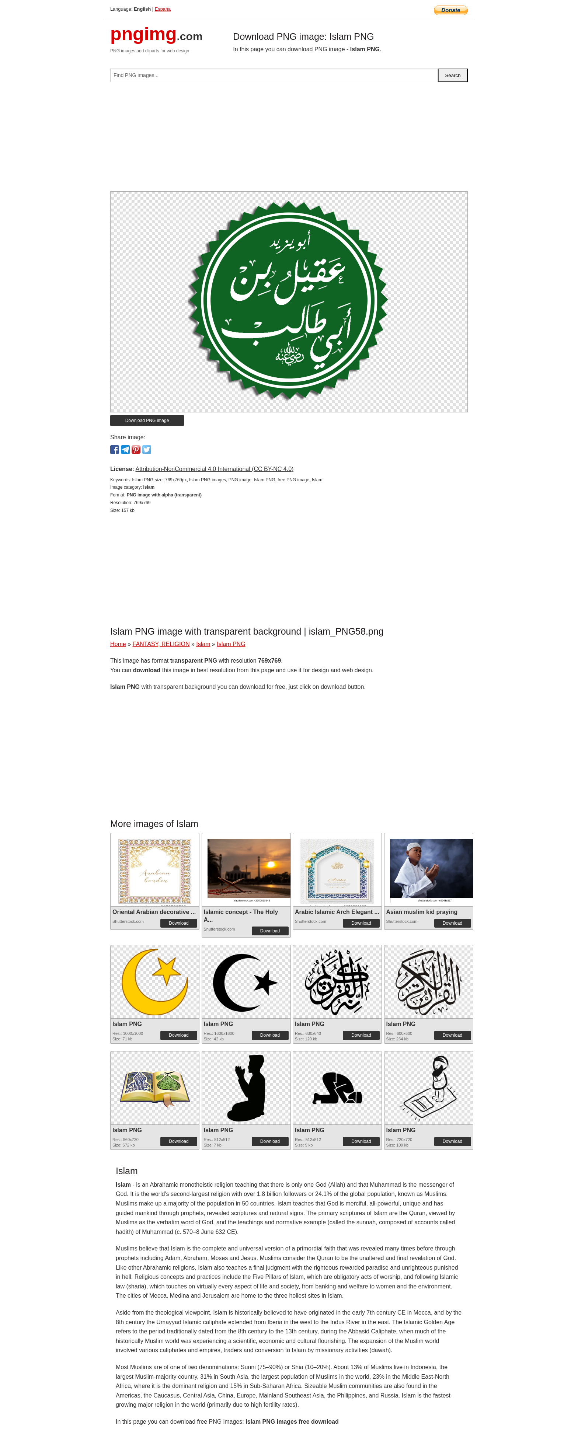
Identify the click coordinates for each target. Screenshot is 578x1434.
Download (178, 923)
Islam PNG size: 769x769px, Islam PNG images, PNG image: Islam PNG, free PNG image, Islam (227, 479)
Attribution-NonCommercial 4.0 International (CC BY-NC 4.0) (214, 469)
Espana (163, 9)
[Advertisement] (289, 139)
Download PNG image (147, 420)
